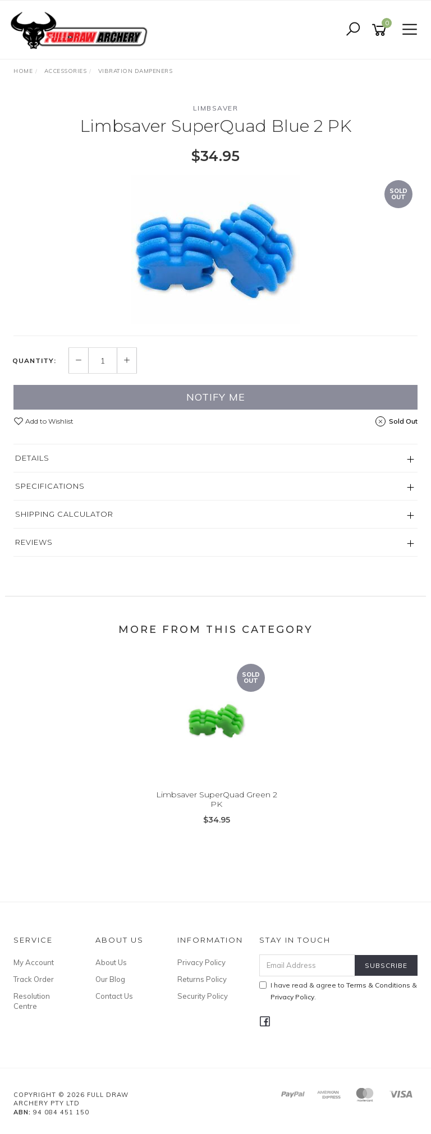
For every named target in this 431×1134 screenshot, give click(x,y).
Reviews (34, 542)
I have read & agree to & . (338, 991)
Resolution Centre (31, 1001)
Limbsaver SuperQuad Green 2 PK (216, 799)
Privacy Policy (201, 962)
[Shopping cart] (381, 30)
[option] (215, 249)
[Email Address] (307, 965)
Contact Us (114, 995)
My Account (33, 962)
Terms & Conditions (378, 985)
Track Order (33, 979)
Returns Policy (202, 979)
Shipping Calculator (64, 513)
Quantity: (34, 360)
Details (32, 457)
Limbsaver (216, 108)
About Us (111, 962)
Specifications (50, 485)
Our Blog (110, 979)
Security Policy (202, 995)
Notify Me (215, 397)
